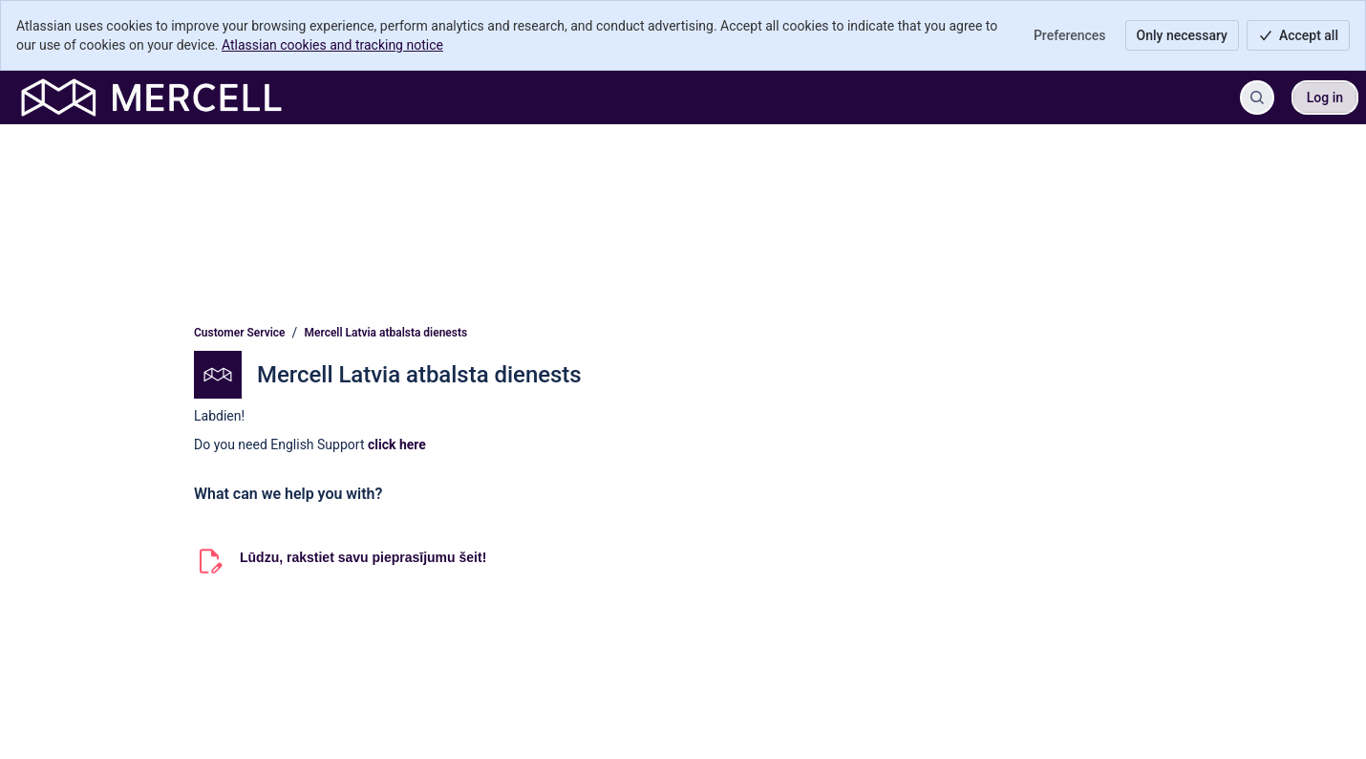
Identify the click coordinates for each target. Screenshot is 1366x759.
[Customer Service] (151, 97)
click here (397, 444)
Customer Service (240, 332)
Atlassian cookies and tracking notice (332, 45)
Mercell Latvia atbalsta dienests (386, 332)
